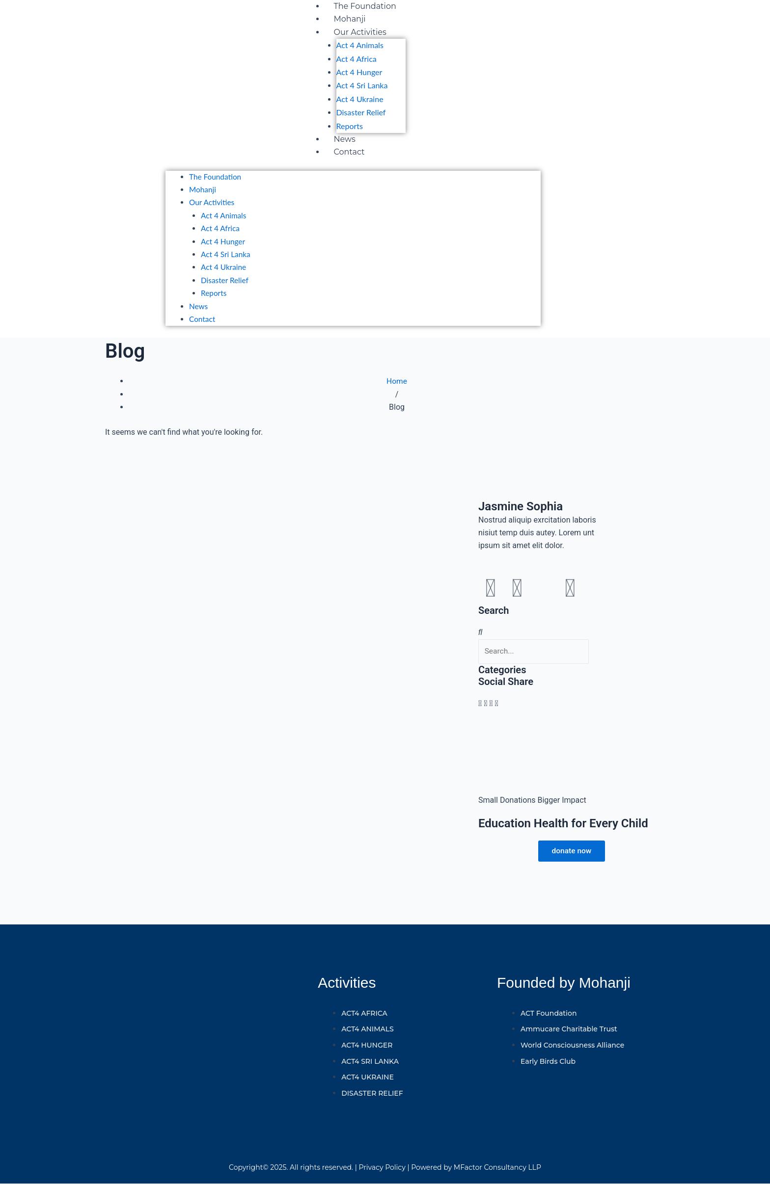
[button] (480, 710)
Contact (349, 152)
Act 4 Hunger (359, 72)
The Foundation (365, 6)
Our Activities (360, 32)
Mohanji (350, 19)
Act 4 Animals (360, 45)
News (345, 139)
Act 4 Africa (356, 58)
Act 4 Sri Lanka (362, 85)
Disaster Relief (361, 112)
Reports (349, 126)
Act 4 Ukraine (360, 99)
